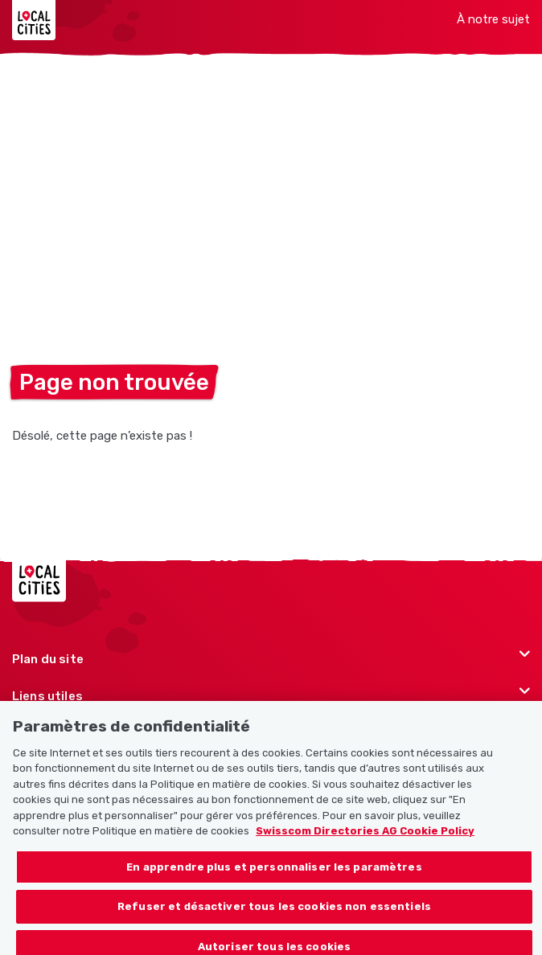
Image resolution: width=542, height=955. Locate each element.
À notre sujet (493, 19)
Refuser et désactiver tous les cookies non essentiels (274, 916)
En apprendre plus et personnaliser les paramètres (273, 876)
